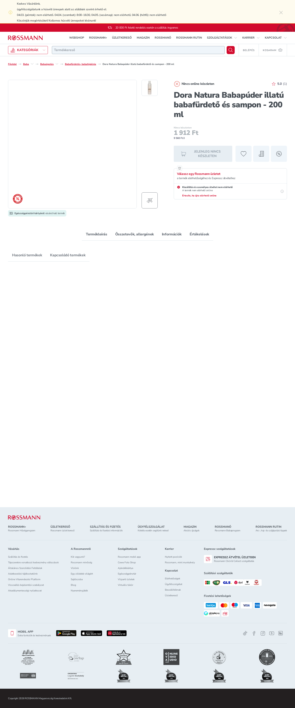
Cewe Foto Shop (127, 562)
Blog (73, 585)
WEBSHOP (76, 38)
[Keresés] (231, 50)
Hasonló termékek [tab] (27, 255)
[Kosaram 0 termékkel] (273, 50)
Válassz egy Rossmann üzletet (198, 174)
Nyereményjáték (79, 590)
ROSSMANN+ (98, 38)
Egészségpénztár (127, 573)
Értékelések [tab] (199, 234)
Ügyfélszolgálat (173, 584)
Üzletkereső (171, 595)
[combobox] (138, 50)
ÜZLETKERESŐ (122, 38)
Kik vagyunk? (78, 556)
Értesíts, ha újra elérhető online (199, 195)
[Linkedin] (280, 633)
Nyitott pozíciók (173, 556)
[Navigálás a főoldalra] (25, 37)
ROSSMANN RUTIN (189, 38)
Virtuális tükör (125, 585)
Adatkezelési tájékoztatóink (23, 573)
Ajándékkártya (125, 568)
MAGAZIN (143, 38)
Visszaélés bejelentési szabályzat (26, 585)
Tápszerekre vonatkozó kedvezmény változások (33, 562)
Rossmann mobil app (129, 556)
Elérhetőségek (172, 578)
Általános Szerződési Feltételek (25, 568)
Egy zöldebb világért (82, 573)
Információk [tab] (172, 234)
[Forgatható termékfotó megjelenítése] (150, 200)
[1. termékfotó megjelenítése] (150, 88)
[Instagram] (262, 633)
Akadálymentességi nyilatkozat (25, 590)
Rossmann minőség (81, 562)
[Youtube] (271, 633)
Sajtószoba (77, 579)
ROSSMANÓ (163, 38)
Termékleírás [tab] (96, 234)
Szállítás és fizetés (18, 556)
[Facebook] (254, 633)
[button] (222, 38)
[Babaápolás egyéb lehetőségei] (57, 64)
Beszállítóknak (173, 589)
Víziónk (75, 568)
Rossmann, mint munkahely (180, 562)
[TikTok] (245, 633)
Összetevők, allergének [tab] (134, 234)
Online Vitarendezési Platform (24, 579)
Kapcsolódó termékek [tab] (67, 255)
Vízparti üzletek (126, 579)
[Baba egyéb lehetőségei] (32, 64)
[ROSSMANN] (24, 517)
